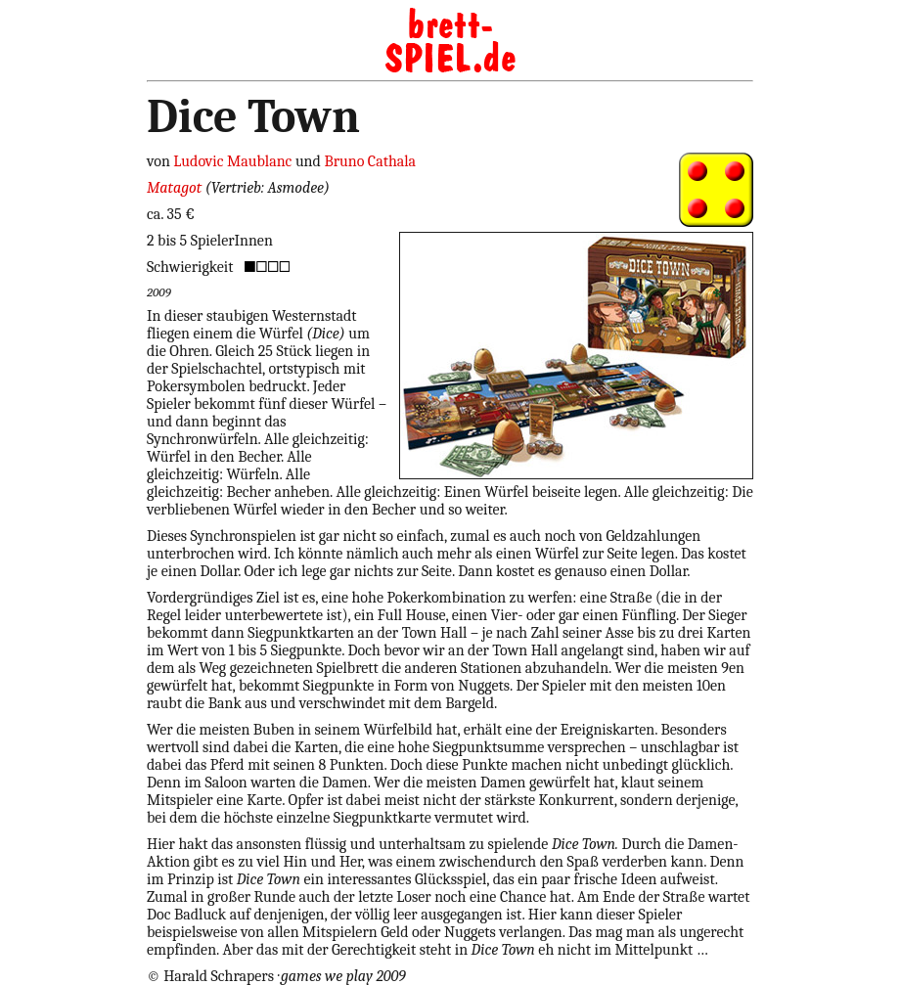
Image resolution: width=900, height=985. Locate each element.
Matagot (174, 188)
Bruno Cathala (370, 161)
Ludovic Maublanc (232, 161)
